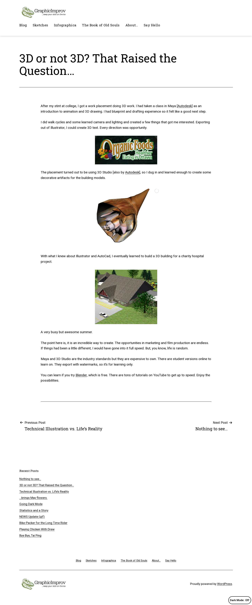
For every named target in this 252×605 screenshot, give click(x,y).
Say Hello (152, 25)
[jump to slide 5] (131, 244)
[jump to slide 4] (127, 244)
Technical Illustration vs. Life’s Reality (44, 491)
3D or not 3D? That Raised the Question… (46, 485)
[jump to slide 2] (119, 244)
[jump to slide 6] (135, 244)
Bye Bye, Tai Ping (30, 535)
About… (131, 25)
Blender (81, 375)
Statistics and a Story (33, 510)
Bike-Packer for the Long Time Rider (43, 523)
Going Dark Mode (31, 504)
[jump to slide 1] (115, 244)
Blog (23, 25)
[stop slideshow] (138, 244)
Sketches (40, 25)
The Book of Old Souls (101, 25)
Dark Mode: (239, 600)
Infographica (65, 25)
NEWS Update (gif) (32, 516)
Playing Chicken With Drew (37, 529)
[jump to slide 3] (123, 244)
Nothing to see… (30, 479)
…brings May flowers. (33, 498)
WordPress (224, 584)
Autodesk (185, 106)
